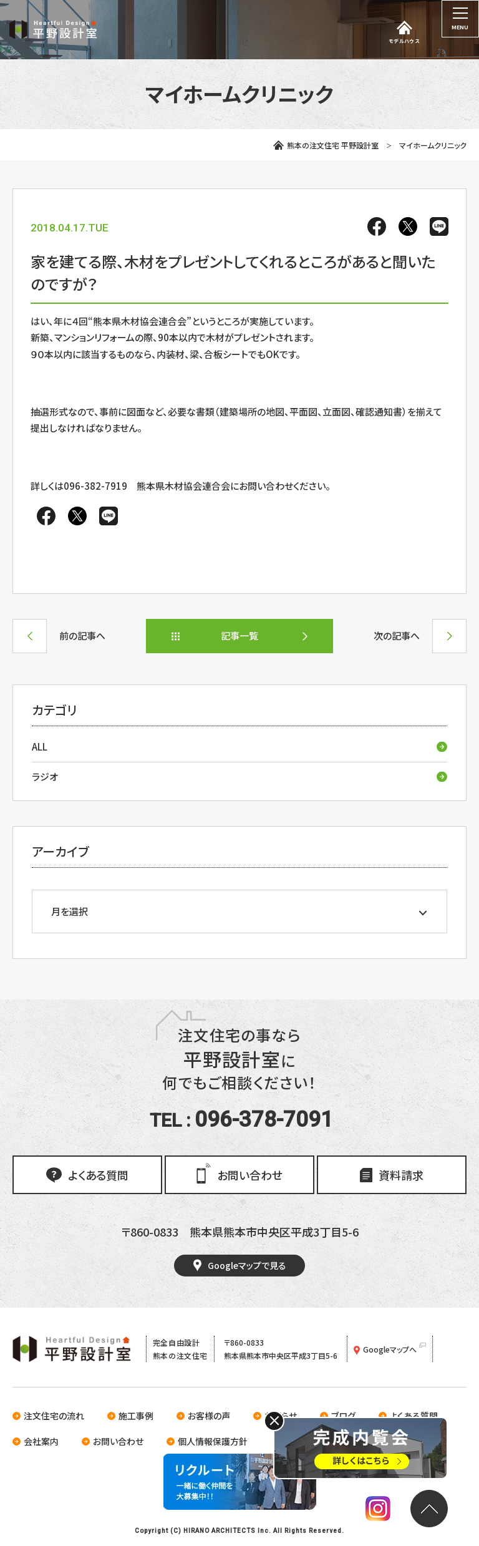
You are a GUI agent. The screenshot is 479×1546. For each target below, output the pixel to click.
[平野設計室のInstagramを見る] (377, 1510)
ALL (239, 746)
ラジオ (239, 776)
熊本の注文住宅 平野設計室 (326, 145)
